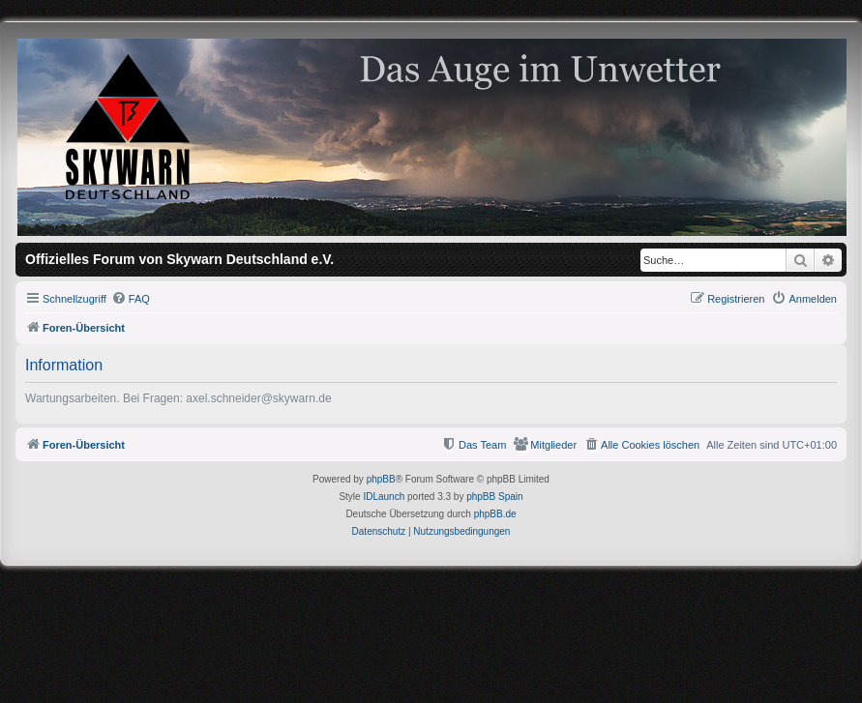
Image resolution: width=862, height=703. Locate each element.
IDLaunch (383, 496)
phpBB (381, 479)
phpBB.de (495, 514)
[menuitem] (130, 298)
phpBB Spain (494, 496)
